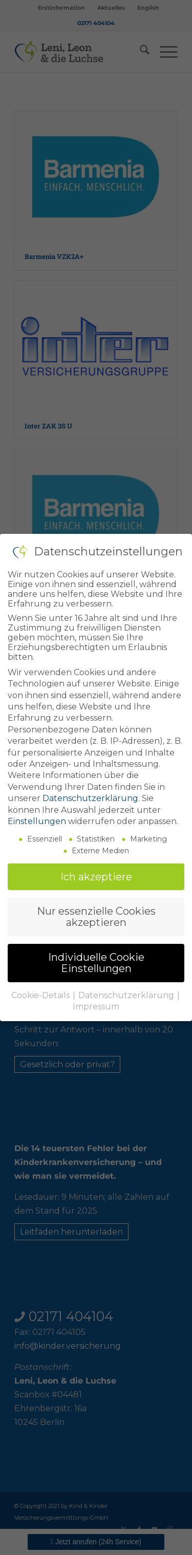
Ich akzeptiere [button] (96, 874)
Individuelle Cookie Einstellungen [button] (96, 959)
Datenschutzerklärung (90, 796)
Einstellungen (37, 819)
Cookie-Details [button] (41, 992)
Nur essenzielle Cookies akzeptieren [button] (96, 914)
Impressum (96, 1003)
